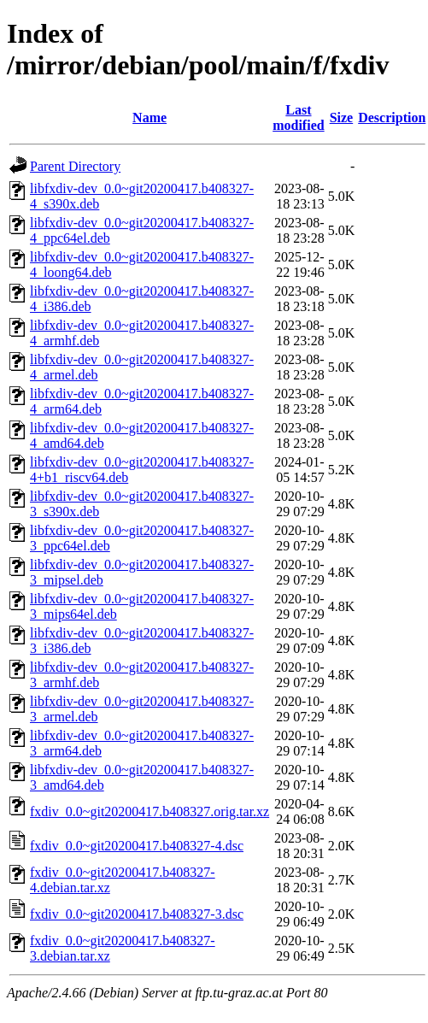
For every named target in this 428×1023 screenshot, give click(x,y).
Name (149, 117)
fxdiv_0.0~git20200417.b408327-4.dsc (136, 845)
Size (342, 117)
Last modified (298, 117)
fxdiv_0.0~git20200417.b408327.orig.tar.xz (149, 811)
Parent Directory (75, 166)
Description (391, 117)
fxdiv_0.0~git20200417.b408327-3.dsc (136, 914)
